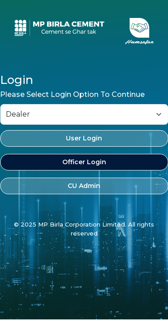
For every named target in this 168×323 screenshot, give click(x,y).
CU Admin (84, 186)
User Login (84, 138)
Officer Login (84, 162)
